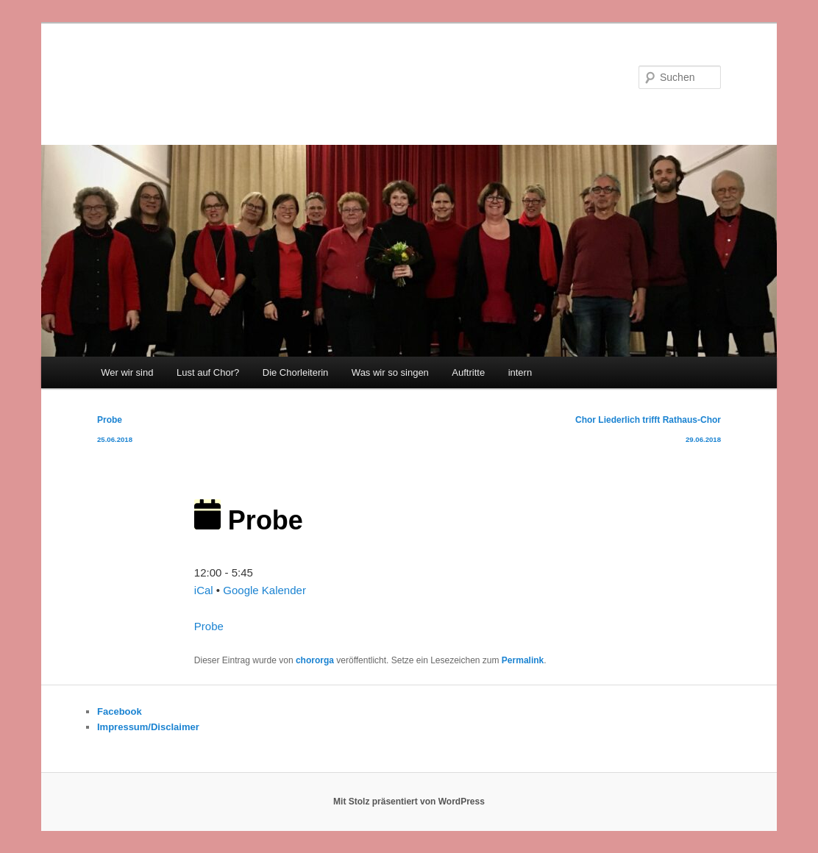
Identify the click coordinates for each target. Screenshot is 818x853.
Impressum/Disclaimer (148, 726)
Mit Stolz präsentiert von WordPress (409, 801)
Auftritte (468, 372)
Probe (114, 432)
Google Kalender (264, 590)
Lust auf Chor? (208, 372)
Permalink (523, 660)
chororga (315, 660)
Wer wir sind (127, 372)
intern (520, 372)
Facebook (119, 711)
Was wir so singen (390, 372)
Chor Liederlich (178, 77)
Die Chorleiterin (296, 372)
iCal (203, 590)
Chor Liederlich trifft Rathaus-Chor (648, 432)
